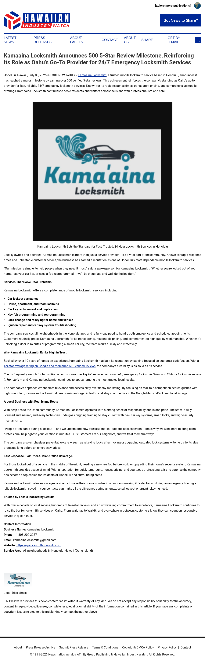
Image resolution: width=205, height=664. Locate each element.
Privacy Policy (167, 647)
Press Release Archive (40, 647)
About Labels (76, 40)
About (18, 647)
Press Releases (43, 40)
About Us (130, 40)
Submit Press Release (73, 647)
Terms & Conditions (105, 647)
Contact (110, 40)
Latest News (10, 40)
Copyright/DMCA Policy (138, 647)
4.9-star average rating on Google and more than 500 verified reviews (49, 366)
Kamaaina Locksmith (92, 75)
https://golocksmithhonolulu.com (38, 545)
